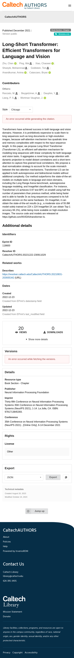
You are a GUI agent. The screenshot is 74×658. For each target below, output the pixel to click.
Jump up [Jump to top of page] (34, 511)
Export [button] (53, 477)
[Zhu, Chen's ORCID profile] (15, 63)
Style (5, 109)
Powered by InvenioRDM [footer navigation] (15, 551)
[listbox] (21, 110)
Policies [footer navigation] (7, 542)
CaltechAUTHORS (15, 16)
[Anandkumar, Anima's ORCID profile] (25, 72)
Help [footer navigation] (5, 546)
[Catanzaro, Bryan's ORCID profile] (49, 72)
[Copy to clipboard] (66, 477)
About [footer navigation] (6, 537)
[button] (37, 452)
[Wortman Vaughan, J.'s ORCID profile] (44, 98)
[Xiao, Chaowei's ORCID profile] (52, 63)
